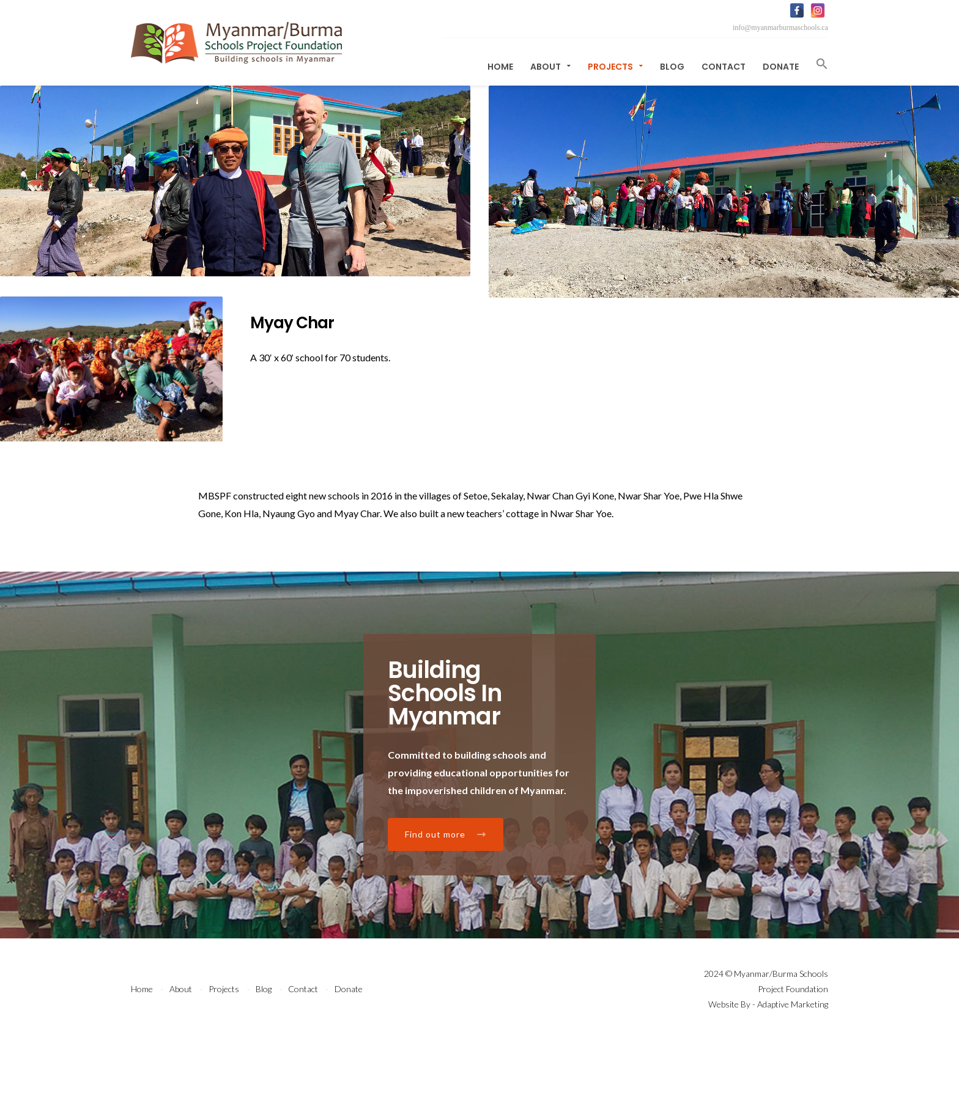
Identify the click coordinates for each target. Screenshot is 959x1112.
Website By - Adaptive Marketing (768, 1077)
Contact (724, 67)
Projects (615, 67)
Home (500, 67)
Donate (781, 67)
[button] (817, 64)
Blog (672, 67)
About (550, 67)
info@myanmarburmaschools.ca (780, 27)
